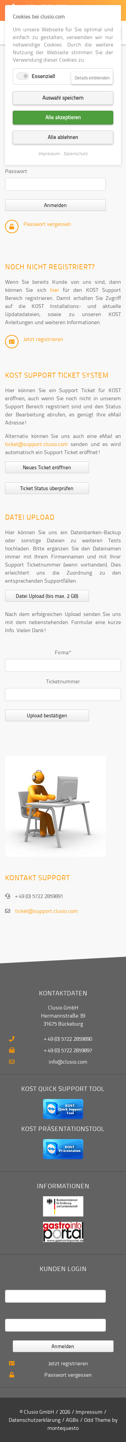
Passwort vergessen (47, 224)
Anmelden (55, 205)
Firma (66, 652)
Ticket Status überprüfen (47, 488)
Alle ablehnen (63, 137)
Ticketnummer (63, 681)
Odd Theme (97, 1419)
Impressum (89, 1411)
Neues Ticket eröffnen (47, 467)
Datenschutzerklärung (34, 1419)
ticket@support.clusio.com (36, 444)
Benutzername (63, 1283)
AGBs (72, 1419)
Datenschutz (76, 153)
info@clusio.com (68, 1061)
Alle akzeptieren (63, 117)
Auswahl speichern (63, 97)
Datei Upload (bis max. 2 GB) (47, 595)
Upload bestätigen (47, 715)
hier (54, 290)
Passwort (16, 171)
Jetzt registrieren (43, 339)
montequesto (63, 1428)
